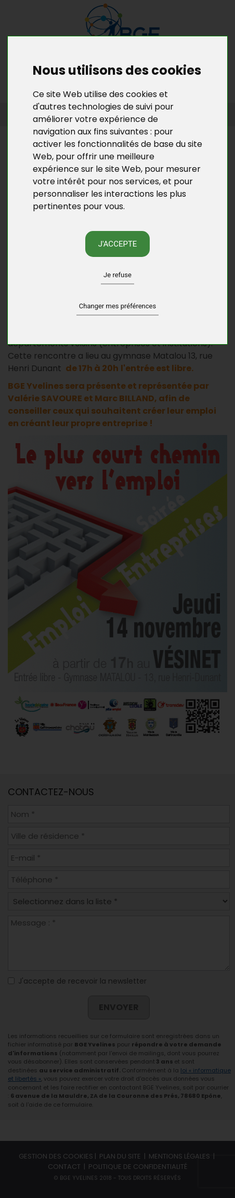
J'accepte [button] (117, 244)
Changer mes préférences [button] (117, 306)
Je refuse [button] (117, 275)
